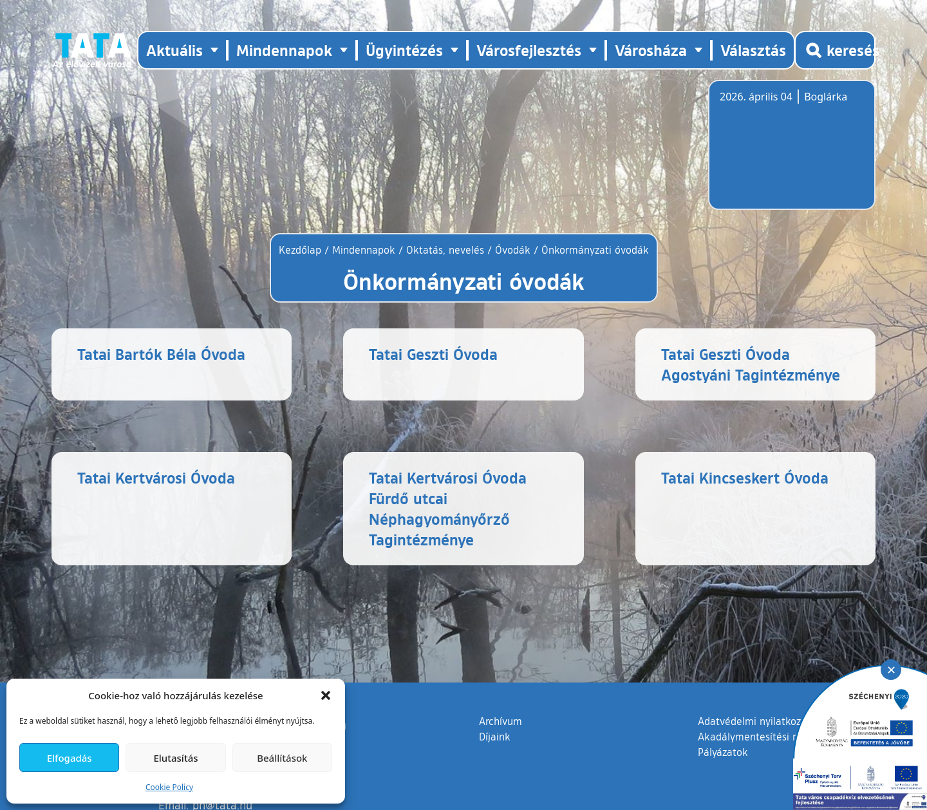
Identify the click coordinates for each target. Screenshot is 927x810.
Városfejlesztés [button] (528, 50)
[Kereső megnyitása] (835, 50)
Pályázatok (723, 752)
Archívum (500, 720)
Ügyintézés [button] (404, 50)
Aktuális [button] (174, 50)
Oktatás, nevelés (445, 249)
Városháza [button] (651, 50)
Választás (753, 50)
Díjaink (494, 736)
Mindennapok (363, 249)
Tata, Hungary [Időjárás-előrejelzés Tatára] (792, 152)
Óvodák (512, 249)
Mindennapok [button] (284, 50)
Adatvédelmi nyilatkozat (754, 721)
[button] (325, 695)
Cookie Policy (169, 787)
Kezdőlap (301, 249)
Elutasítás (175, 757)
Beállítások (282, 757)
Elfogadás (69, 757)
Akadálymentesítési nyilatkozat (770, 736)
